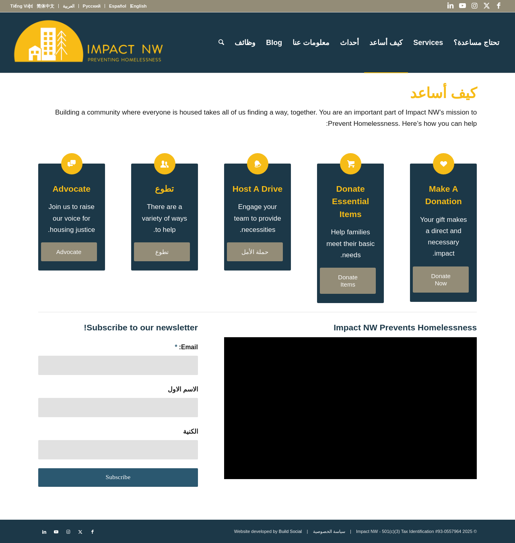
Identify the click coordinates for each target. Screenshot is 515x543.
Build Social (290, 531)
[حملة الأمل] (255, 251)
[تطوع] (162, 251)
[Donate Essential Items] (350, 163)
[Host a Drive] (257, 163)
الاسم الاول (183, 389)
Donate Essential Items (350, 201)
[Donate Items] (348, 281)
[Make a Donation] (443, 163)
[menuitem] (138, 6)
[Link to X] (486, 6)
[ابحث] (221, 42)
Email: (186, 347)
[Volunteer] (164, 163)
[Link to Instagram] (474, 6)
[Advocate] (71, 163)
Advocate (71, 188)
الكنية (190, 431)
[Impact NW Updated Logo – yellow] (88, 42)
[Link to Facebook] (498, 6)
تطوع (164, 188)
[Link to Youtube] (462, 6)
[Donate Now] (441, 279)
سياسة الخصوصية (329, 531)
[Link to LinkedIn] (450, 6)
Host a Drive (257, 188)
